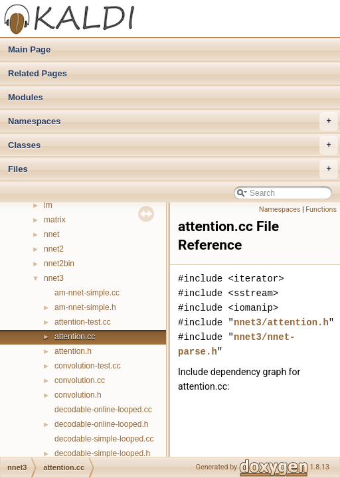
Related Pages (37, 73)
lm (48, 205)
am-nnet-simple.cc (87, 292)
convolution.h (78, 395)
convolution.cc (79, 380)
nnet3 (54, 278)
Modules (25, 97)
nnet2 (54, 249)
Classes (173, 145)
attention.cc (74, 336)
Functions (321, 209)
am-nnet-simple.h (85, 307)
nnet (51, 234)
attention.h (73, 351)
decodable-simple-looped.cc (103, 438)
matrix (55, 219)
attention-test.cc (82, 322)
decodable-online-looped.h (101, 424)
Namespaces (173, 121)
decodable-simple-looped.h (102, 453)
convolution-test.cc (87, 365)
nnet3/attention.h (281, 322)
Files (173, 169)
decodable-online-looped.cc (103, 409)
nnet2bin (59, 263)
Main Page (29, 49)
